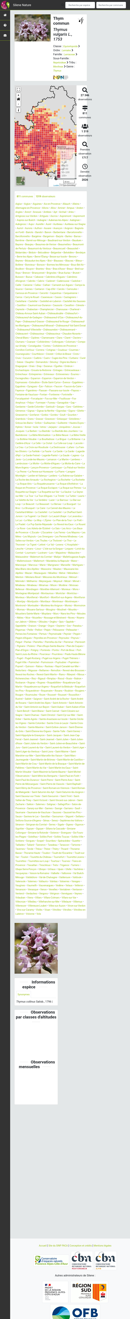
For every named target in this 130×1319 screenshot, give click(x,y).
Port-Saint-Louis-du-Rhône (43, 719)
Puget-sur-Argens (25, 727)
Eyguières (63, 411)
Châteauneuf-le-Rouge (28, 342)
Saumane (29, 902)
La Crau (79, 480)
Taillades (33, 938)
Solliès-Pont (46, 930)
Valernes (34, 983)
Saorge (64, 898)
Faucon (37, 415)
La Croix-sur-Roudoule (28, 484)
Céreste (58, 322)
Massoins (32, 626)
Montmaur (35, 662)
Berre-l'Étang (31, 265)
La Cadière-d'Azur (72, 476)
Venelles (80, 991)
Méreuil (81, 634)
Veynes (47, 999)
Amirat (78, 208)
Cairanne (72, 293)
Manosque (59, 618)
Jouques (31, 464)
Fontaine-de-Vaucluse (28, 423)
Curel (18, 386)
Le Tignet (61, 593)
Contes (19, 370)
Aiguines (40, 204)
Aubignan (45, 224)
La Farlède (37, 488)
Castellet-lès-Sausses (40, 317)
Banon (40, 236)
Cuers (42, 382)
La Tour (39, 541)
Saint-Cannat (39, 788)
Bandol (30, 236)
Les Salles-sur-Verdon (51, 589)
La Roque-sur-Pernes (66, 532)
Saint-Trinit (35, 885)
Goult (39, 447)
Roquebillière (23, 756)
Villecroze (61, 1003)
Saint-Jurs (78, 825)
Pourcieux (67, 719)
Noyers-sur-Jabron (36, 683)
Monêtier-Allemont (66, 646)
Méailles (47, 630)
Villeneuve (74, 1007)
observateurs (49, 196)
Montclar (20, 654)
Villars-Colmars (24, 1003)
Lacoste (68, 480)
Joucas (19, 464)
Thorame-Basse (44, 946)
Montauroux (73, 650)
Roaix (18, 752)
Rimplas (66, 748)
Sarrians (76, 898)
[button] (18, 100)
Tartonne (34, 942)
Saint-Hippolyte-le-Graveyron (66, 812)
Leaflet (56, 185)
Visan (50, 1015)
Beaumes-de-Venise (73, 249)
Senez (28, 914)
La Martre (34, 500)
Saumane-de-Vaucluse (50, 902)
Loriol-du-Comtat (62, 601)
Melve (57, 630)
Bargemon (53, 240)
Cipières (50, 358)
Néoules (20, 679)
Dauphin (38, 386)
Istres (46, 459)
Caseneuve (69, 309)
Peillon (72, 691)
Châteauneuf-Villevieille (29, 350)
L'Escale (44, 581)
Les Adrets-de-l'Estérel (40, 577)
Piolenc (33, 711)
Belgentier (36, 261)
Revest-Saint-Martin (51, 743)
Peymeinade (22, 699)
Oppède (27, 687)
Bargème (39, 240)
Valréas (58, 983)
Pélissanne (23, 695)
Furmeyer (44, 431)
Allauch (73, 204)
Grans (74, 447)
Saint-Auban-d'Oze (53, 784)
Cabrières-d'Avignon (52, 289)
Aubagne (75, 220)
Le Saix (60, 577)
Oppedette (41, 687)
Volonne (46, 1019)
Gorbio (19, 447)
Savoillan (71, 906)
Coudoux (45, 374)
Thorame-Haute (65, 946)
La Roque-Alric (53, 524)
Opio (18, 687)
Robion (28, 752)
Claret (19, 362)
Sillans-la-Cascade (48, 922)
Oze (29, 691)
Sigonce (64, 918)
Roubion (64, 764)
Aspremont (22, 220)
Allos (69, 208)
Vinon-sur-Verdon (70, 1011)
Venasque (58, 991)
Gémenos (34, 439)
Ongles (77, 683)
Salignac (43, 894)
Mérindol (22, 638)
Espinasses (49, 407)
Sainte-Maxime (54, 804)
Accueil (38, 1245)
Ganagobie (69, 431)
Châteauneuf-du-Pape (37, 338)
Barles (76, 240)
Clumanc (41, 362)
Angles (40, 212)
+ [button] (18, 95)
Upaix (20, 971)
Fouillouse (71, 427)
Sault (18, 902)
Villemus (60, 1007)
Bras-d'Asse (74, 277)
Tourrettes (21, 958)
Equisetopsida (71, 46)
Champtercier (38, 326)
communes (26, 196)
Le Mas (78, 565)
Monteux (47, 654)
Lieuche (53, 597)
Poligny (48, 715)
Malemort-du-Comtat (44, 610)
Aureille (81, 224)
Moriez (62, 666)
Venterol (50, 995)
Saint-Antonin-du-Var (46, 780)
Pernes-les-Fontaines (59, 695)
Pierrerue (65, 707)
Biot (43, 269)
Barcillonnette (23, 240)
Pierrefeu (31, 707)
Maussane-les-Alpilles (65, 626)
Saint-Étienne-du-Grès (39, 808)
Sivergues (59, 926)
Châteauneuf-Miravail (28, 346)
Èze (17, 415)
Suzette (21, 938)
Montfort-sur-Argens (27, 658)
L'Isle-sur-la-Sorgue (26, 601)
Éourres (36, 403)
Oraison (53, 687)
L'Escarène (57, 581)
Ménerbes (69, 630)
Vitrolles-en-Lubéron (27, 1019)
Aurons (77, 228)
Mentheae (59, 66)
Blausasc (53, 269)
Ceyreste (70, 322)
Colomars (37, 366)
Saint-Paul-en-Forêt (58, 861)
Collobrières (68, 362)
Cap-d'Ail (45, 301)
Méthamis (35, 638)
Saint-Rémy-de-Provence (30, 873)
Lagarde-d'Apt (23, 492)
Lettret (73, 593)
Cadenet (22, 293)
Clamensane (64, 358)
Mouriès (79, 670)
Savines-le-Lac (55, 906)
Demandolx (52, 386)
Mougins (54, 670)
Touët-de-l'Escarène (38, 950)
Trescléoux (60, 963)
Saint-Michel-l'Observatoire (64, 857)
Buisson (46, 285)
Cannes (20, 301)
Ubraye (70, 967)
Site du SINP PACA (55, 1245)
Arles (29, 216)
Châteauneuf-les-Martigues (60, 342)
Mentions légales (106, 1245)
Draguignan (31, 391)
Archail (19, 216)
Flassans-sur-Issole (53, 419)
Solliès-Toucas (64, 930)
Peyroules (50, 703)
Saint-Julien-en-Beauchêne (54, 825)
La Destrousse (52, 484)
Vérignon (20, 999)
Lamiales (69, 50)
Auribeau (30, 228)
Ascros (78, 216)
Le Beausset (70, 549)
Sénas (19, 914)
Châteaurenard (73, 350)
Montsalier (21, 666)
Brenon (47, 281)
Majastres (56, 606)
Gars (76, 435)
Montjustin (75, 658)
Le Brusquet (61, 553)
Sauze (41, 906)
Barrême (30, 244)
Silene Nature (22, 5)
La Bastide (59, 464)
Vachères (40, 971)
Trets (72, 963)
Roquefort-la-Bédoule (38, 760)
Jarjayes (57, 459)
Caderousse (36, 293)
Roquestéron (23, 764)
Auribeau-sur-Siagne (50, 228)
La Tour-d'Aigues (56, 541)
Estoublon (65, 407)
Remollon (46, 739)
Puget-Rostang (74, 723)
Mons (31, 650)
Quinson (78, 731)
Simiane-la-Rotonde (27, 926)
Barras (19, 244)
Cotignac (32, 374)
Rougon (20, 768)
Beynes (78, 265)
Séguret (35, 910)
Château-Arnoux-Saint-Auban (32, 330)
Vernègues (34, 999)
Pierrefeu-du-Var (48, 707)
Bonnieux (32, 273)
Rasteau (30, 735)
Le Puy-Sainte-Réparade (29, 573)
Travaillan (45, 963)
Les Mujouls (48, 585)
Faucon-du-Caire (53, 415)
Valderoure (59, 979)
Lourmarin (21, 606)
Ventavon (36, 995)
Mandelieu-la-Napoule (28, 618)
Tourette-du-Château (27, 954)
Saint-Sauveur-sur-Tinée (56, 881)
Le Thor (32, 593)
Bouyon (41, 277)
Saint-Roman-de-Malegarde (31, 877)
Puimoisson (24, 731)
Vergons (77, 995)
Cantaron (32, 301)
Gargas (66, 435)
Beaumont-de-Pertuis (46, 253)
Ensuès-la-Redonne (56, 395)
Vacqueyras (55, 971)
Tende (58, 942)
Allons (60, 208)
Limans (64, 597)
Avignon (54, 232)
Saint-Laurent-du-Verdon (56, 829)
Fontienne (60, 423)
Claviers (29, 362)
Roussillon (21, 772)
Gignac (46, 439)
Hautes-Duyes (71, 455)
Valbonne (45, 975)
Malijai (63, 610)
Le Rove (20, 577)
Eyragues (76, 411)
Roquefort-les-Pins (64, 760)
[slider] (56, 178)
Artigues (67, 216)
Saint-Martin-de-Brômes (60, 841)
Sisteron (46, 926)
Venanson (43, 991)
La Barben (45, 464)
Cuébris (32, 382)
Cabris (81, 289)
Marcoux (72, 618)
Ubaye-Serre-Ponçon (51, 967)
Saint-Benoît (73, 784)
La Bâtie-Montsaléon (65, 468)
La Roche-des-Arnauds (40, 520)
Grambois (63, 447)
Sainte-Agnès (32, 796)
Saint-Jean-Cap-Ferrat (48, 816)
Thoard (29, 946)
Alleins (19, 208)
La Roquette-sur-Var (54, 537)
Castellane (48, 313)
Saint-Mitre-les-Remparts (30, 861)
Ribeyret (79, 743)
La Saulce (74, 537)
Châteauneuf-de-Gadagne (47, 334)
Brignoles (76, 281)
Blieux (76, 269)
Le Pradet (77, 569)
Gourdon (50, 447)
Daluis (27, 386)
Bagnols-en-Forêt (71, 232)
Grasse (19, 451)
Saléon (19, 894)
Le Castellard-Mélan (53, 557)
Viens (70, 999)
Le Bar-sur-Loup (36, 549)
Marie (18, 622)
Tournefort (48, 954)
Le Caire (75, 553)
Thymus (57, 70)
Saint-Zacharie (67, 890)
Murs (62, 674)
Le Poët (65, 569)
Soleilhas (31, 930)
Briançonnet (61, 281)
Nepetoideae (60, 62)
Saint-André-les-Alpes (67, 776)
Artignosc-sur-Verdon (47, 216)
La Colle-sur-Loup (50, 480)
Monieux (20, 650)
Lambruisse (63, 500)
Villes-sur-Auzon (48, 1011)
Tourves (73, 958)
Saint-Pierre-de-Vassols (50, 869)
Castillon (60, 317)
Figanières (21, 419)
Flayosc (71, 419)
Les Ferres (72, 581)
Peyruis (62, 703)
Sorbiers (28, 934)
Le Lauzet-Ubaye (35, 565)
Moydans (51, 674)
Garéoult (55, 435)
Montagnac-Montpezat (50, 650)
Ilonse (29, 459)
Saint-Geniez (39, 812)
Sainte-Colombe (47, 800)
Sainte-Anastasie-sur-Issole (58, 796)
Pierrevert (79, 707)
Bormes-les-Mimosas (64, 273)
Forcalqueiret (23, 427)
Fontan (48, 423)
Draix (43, 391)
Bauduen (31, 249)
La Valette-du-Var (45, 545)
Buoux (57, 285)
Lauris (28, 545)
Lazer (76, 545)
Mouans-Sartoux (37, 670)
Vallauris (47, 983)
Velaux (19, 991)
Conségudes (76, 366)
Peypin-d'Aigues (62, 699)
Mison (68, 642)
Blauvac (66, 269)
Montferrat (60, 654)
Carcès (56, 301)
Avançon (42, 232)
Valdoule (73, 979)
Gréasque (45, 451)
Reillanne (33, 739)
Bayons (43, 249)
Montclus (34, 654)
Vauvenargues (62, 987)
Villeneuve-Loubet (26, 1011)
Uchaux (80, 967)
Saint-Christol (42, 792)
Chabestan (21, 326)
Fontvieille (74, 423)
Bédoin (77, 257)
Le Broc (47, 553)
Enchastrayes (35, 395)
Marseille (44, 622)
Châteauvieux (40, 354)
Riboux (19, 748)
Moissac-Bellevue (26, 646)
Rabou (19, 735)
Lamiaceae (70, 54)
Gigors (33, 443)
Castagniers (33, 313)
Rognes (64, 752)
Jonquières (71, 459)
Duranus (61, 391)
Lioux (74, 597)
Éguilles (72, 391)
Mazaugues (33, 630)
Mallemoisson (52, 614)
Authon (19, 232)
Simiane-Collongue (73, 922)
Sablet (44, 772)
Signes (53, 918)
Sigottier (76, 918)
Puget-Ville (65, 727)
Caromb (48, 305)
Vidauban (59, 999)
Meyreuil (65, 638)
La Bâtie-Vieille (41, 472)
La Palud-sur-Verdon (65, 508)
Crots (65, 378)
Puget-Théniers (47, 727)
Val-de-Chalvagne (40, 979)
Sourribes (63, 934)
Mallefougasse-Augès (28, 614)
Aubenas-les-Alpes (26, 224)
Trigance (20, 967)
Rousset (56, 768)
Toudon (20, 950)
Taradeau (69, 938)
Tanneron (56, 938)
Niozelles (50, 679)
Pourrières (21, 723)
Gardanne (21, 435)
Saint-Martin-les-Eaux (34, 853)
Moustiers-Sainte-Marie (29, 674)
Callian (29, 297)
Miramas (57, 642)
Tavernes (46, 942)
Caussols (33, 322)
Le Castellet (74, 557)
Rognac (53, 752)
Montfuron (48, 658)
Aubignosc (59, 224)
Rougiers (76, 764)
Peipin (82, 691)
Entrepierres (57, 399)
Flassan (34, 419)
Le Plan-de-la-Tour (48, 569)
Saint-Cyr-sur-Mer (63, 792)
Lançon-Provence (25, 508)
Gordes (30, 447)
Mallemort (69, 614)
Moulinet (66, 670)
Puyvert (66, 731)
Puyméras (54, 731)
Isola (38, 459)
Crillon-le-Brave (51, 378)
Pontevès (60, 715)
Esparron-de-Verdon (29, 407)
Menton (20, 634)
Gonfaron (70, 443)
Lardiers (58, 516)
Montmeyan (50, 662)
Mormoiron (75, 666)
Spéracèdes (78, 934)
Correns (20, 374)
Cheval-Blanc (35, 358)
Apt (81, 212)
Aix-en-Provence (57, 204)
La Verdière (64, 545)
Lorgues (45, 601)
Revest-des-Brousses (67, 739)
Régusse (20, 739)
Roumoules (33, 768)
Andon (30, 212)
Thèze (76, 942)
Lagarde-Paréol (65, 492)
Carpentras (61, 305)
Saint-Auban (32, 784)
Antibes (72, 212)
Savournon (21, 910)
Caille (61, 293)
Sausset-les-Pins (25, 906)
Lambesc (47, 500)
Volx (56, 1019)
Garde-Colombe (38, 435)
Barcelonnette (70, 236)
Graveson (31, 451)
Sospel (51, 934)
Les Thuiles (73, 589)
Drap (51, 391)
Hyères (19, 459)
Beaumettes (24, 253)
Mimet (19, 642)
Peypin (47, 699)
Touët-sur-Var (60, 950)
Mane (47, 618)
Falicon (26, 415)
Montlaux (21, 662)
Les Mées (33, 585)
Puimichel (79, 727)
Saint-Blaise (22, 788)
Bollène (19, 273)
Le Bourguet (33, 553)
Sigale (43, 918)
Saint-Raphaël (74, 869)
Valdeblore (21, 979)
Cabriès (70, 289)
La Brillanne (53, 476)
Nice (39, 679)
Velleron (30, 991)
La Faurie (50, 488)
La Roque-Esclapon (40, 532)
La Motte (77, 500)
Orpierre (20, 691)
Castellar (62, 313)
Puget (59, 723)
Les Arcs (72, 577)
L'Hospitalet (39, 597)
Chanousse (55, 326)
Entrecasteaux (23, 399)
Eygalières (49, 411)
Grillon (28, 455)
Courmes (58, 374)
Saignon (55, 772)
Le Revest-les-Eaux (57, 573)
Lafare (67, 484)
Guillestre (55, 455)
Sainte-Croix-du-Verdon (29, 804)
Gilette (43, 443)
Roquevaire (39, 764)
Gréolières (59, 451)
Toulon (74, 950)
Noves (19, 683)
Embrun (20, 395)
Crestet (35, 378)
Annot (49, 212)
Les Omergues (66, 585)
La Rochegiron (64, 520)
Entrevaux (73, 399)
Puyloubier (39, 731)
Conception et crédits (82, 1245)
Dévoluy (65, 386)
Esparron (66, 403)
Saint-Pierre (39, 865)
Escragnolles (51, 403)
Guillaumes (41, 455)
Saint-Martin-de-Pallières (48, 849)
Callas (19, 297)
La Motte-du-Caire (50, 504)
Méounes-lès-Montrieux (60, 634)
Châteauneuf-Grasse (64, 338)
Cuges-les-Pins (57, 382)
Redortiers (72, 735)
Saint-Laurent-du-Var (27, 829)
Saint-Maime (77, 833)
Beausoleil (50, 257)
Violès (41, 1015)
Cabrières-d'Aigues (26, 289)
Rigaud (55, 748)
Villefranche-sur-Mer (27, 1007)
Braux (18, 281)
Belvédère (50, 261)
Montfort (74, 654)
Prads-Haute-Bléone (42, 723)
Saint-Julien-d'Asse (61, 821)
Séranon (67, 914)
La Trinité (73, 541)
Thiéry (19, 946)
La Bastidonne (42, 468)
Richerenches (34, 748)
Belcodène (21, 261)
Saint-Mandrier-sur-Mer (31, 837)
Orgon (75, 687)
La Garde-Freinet (44, 492)
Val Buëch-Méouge (64, 975)
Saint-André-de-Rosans (38, 776)
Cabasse (68, 285)
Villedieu (74, 1003)
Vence (69, 991)
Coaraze (54, 362)
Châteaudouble (61, 330)
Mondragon (45, 646)
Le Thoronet (46, 593)
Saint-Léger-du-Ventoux (38, 833)
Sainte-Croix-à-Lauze (71, 800)
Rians (68, 743)
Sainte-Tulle (22, 812)
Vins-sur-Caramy (25, 1015)
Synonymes (24, 1100)
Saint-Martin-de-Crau (52, 845)
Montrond (65, 662)
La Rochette (35, 524)
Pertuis (78, 695)
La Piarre (61, 512)
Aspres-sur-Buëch (57, 220)
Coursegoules (74, 374)
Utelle (29, 971)
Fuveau (56, 431)
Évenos (36, 411)
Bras (62, 277)
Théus (67, 942)
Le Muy (19, 569)
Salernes (31, 894)
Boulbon (30, 277)
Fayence (70, 415)
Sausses (71, 902)
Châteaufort (22, 334)
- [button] (18, 104)
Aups (71, 224)
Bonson (44, 273)
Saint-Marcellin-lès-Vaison (62, 837)
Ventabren (23, 995)
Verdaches (63, 995)
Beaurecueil (34, 257)
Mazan (19, 630)
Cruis (74, 378)
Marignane (30, 622)
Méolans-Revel (35, 634)
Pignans (22, 711)
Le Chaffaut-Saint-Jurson (47, 561)
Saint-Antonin (23, 780)
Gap (80, 431)
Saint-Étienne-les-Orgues (69, 808)
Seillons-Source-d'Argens (68, 910)
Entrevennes (22, 403)
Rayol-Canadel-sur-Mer (50, 735)
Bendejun (63, 261)
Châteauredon (54, 350)
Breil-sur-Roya (32, 281)
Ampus (19, 212)
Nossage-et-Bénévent (70, 679)
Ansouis (61, 212)
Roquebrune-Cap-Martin (47, 756)
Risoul (77, 748)
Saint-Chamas (23, 792)
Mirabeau (31, 642)
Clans (77, 358)
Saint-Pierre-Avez (58, 865)
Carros (37, 309)
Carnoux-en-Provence (28, 305)
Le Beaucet (54, 549)
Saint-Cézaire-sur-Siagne (64, 788)
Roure (46, 768)
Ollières (53, 683)
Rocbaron (40, 752)
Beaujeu (54, 249)
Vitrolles (61, 1015)
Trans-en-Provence (26, 963)
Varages (20, 987)
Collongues (22, 366)
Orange (64, 687)
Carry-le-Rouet (52, 309)
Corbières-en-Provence (39, 370)
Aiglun (19, 204)
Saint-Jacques (23, 816)
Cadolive (50, 293)
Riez (46, 748)
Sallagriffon (57, 894)
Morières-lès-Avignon (43, 666)
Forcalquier (40, 427)
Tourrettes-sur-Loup (41, 958)
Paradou (39, 691)
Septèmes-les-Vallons (47, 914)
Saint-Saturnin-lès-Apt (63, 877)
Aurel (20, 228)
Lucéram (35, 606)
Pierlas (19, 707)
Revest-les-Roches (26, 743)
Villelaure (47, 1007)
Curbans (73, 382)
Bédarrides (64, 257)
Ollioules (65, 683)
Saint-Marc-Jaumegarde (29, 841)
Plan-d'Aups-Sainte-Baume (55, 711)
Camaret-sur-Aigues (47, 297)
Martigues (58, 622)
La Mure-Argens (72, 504)
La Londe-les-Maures (60, 496)
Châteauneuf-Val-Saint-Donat (60, 346)
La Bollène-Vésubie (63, 472)
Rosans (52, 764)
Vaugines (32, 987)
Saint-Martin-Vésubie (61, 853)
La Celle (20, 480)
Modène (79, 642)
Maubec (45, 626)
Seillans (46, 910)
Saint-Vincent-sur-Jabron (42, 890)
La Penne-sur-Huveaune (39, 512)
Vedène (77, 987)
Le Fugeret (70, 561)
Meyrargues (51, 638)
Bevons (67, 265)
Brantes (53, 277)
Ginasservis (56, 443)
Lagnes (29, 496)
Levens (25, 597)
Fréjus (32, 431)
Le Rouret (76, 573)
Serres (34, 918)
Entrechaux (41, 399)
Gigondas (21, 443)
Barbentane (53, 236)
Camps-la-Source (71, 297)
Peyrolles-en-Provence (28, 703)
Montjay (61, 658)
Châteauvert (22, 354)
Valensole (21, 983)
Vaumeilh (46, 987)
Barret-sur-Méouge (49, 244)
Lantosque (44, 508)
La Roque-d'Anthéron (50, 528)
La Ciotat (32, 480)
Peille (63, 691)
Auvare (30, 232)
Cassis (19, 313)
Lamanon (21, 500)
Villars (80, 999)
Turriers (32, 967)
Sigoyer (19, 922)
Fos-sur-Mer (56, 427)
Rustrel (34, 772)
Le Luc (68, 565)
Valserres (71, 983)
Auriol (67, 228)
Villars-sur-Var (44, 1003)
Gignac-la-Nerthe (62, 439)
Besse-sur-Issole (51, 265)
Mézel (76, 638)
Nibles (31, 679)
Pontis (72, 715)
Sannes (53, 898)
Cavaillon (46, 322)
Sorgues (40, 934)
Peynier (36, 699)
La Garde (63, 488)
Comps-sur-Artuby (56, 366)
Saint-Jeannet (71, 816)
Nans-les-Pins (75, 674)
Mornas (20, 670)
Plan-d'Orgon (34, 715)
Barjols (66, 240)
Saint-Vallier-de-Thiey (57, 885)
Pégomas (52, 691)
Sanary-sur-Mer (38, 898)
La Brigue (38, 476)
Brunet (35, 285)
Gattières (20, 439)
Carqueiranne (23, 309)
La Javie (41, 496)
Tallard (45, 938)
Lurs (45, 606)
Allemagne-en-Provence (40, 208)
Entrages (75, 395)
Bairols (19, 236)
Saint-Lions (61, 833)
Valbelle (33, 975)
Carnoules (69, 301)
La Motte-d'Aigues (26, 504)
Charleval (69, 326)
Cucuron (20, 382)
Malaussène (22, 610)
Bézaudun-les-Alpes (27, 269)
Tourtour (61, 958)
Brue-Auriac (22, 285)
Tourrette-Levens (67, 954)
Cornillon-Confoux (66, 370)
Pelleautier (38, 695)
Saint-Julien (41, 821)
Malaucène (70, 606)
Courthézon (22, 378)
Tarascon (21, 942)
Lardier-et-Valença (40, 516)
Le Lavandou (54, 565)
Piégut (73, 703)
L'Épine (30, 569)
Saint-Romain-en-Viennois (62, 873)
